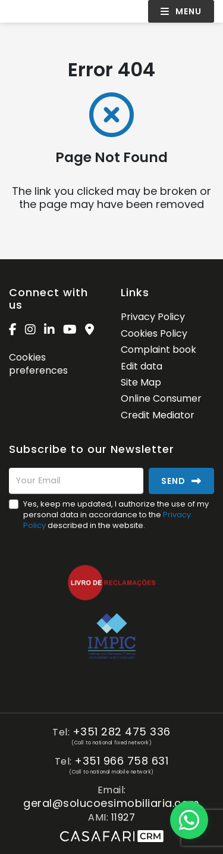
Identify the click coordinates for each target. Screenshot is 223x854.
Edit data (141, 366)
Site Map (141, 382)
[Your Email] (76, 481)
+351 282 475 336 (122, 732)
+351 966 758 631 (121, 761)
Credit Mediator (157, 415)
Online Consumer (161, 398)
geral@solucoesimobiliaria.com (111, 803)
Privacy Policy (153, 317)
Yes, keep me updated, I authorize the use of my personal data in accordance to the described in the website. (116, 514)
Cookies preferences (38, 363)
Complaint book (158, 349)
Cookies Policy (154, 333)
